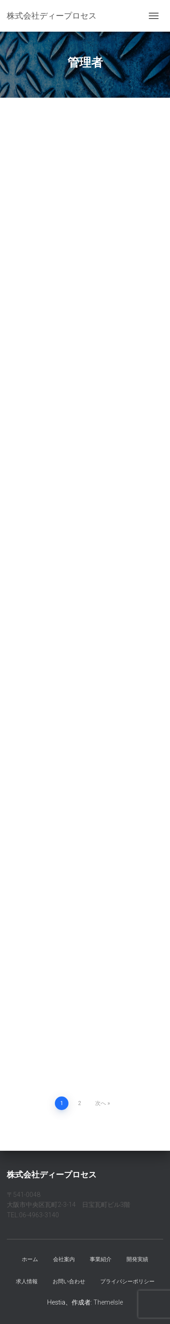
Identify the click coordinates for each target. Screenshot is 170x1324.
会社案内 (64, 1259)
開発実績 (137, 1259)
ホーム (30, 1259)
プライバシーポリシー (127, 1281)
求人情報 (27, 1281)
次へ (100, 1103)
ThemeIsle (108, 1302)
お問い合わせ (69, 1281)
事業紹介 (101, 1259)
